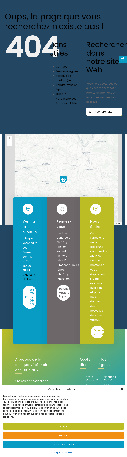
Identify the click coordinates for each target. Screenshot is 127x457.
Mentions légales (67, 71)
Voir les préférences (64, 444)
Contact (61, 67)
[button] (122, 389)
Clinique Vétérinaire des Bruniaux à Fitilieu (67, 98)
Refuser (63, 435)
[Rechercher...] (104, 112)
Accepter (63, 426)
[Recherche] (90, 112)
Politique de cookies (62, 452)
